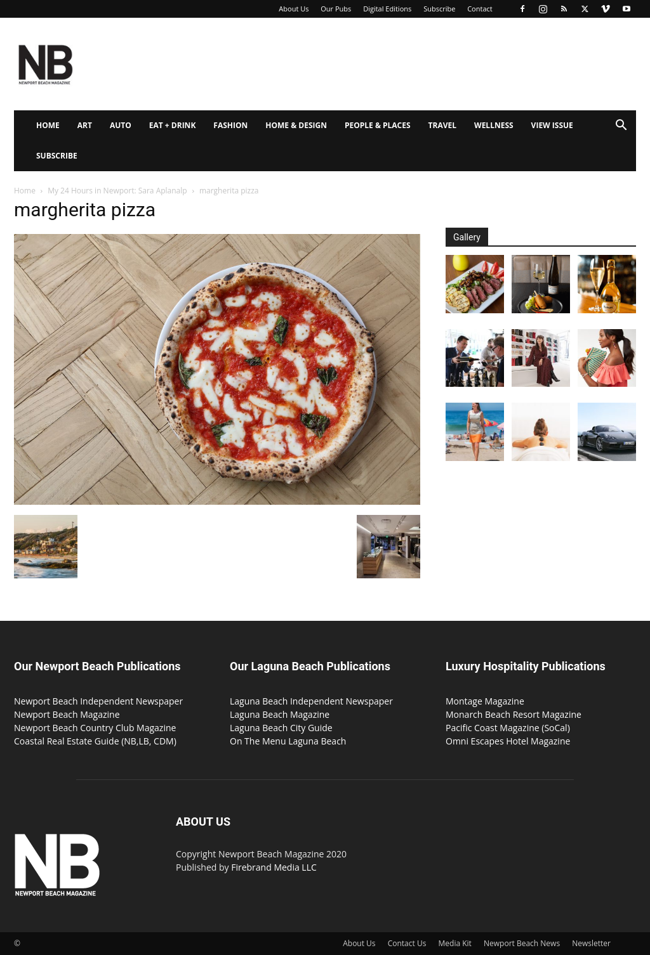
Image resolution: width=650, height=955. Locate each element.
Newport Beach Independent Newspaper (98, 701)
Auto (120, 125)
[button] (621, 126)
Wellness (494, 125)
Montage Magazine (485, 701)
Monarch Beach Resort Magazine (513, 714)
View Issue (552, 125)
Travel (442, 125)
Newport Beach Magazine (67, 714)
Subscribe (439, 8)
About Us (293, 8)
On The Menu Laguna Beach (288, 741)
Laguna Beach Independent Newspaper (311, 701)
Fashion (230, 125)
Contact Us (407, 943)
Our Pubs (336, 8)
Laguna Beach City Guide (281, 728)
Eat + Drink (172, 125)
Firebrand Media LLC (274, 867)
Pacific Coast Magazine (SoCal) (508, 728)
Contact (480, 8)
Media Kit (455, 943)
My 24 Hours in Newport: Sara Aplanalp (117, 190)
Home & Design (296, 125)
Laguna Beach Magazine (279, 714)
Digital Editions (387, 8)
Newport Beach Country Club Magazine (95, 728)
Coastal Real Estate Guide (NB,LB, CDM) (95, 741)
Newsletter (591, 943)
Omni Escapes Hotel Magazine (508, 741)
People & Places (378, 125)
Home (48, 125)
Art (84, 125)
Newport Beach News (522, 943)
